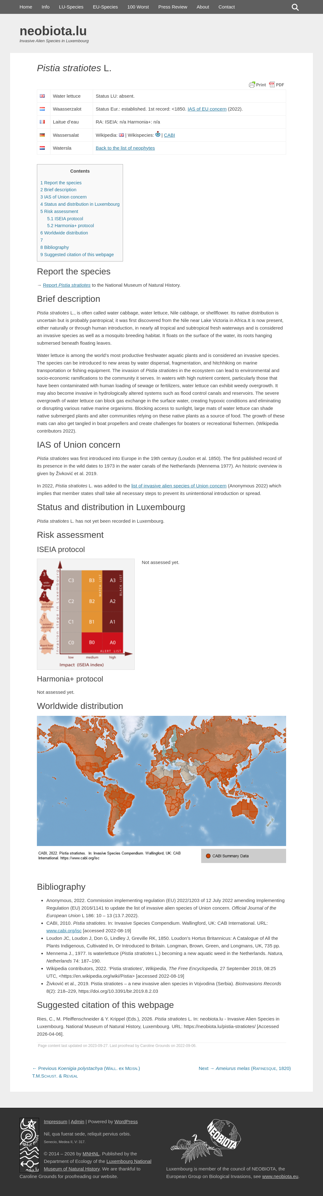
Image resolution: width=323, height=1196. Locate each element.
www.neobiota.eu (280, 1176)
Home (26, 6)
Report (67, 285)
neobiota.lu (53, 31)
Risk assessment (59, 211)
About (203, 6)
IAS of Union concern (63, 196)
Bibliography (54, 247)
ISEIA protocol (65, 218)
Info (46, 6)
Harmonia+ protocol (70, 225)
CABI (169, 135)
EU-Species (105, 6)
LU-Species (71, 6)
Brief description (58, 189)
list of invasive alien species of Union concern (178, 485)
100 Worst (138, 6)
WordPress (126, 1121)
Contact (227, 6)
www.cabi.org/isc (64, 930)
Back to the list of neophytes (125, 148)
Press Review (172, 6)
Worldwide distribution (64, 232)
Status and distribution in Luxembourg (80, 204)
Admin (78, 1121)
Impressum (55, 1121)
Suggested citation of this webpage (77, 254)
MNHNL (91, 1153)
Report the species (61, 182)
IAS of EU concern (207, 109)
